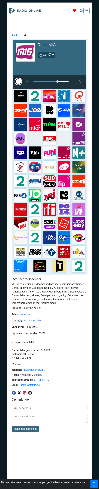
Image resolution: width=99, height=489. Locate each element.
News (32, 320)
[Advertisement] (49, 23)
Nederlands (26, 314)
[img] (87, 11)
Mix (39, 320)
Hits (26, 320)
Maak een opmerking (25, 428)
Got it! (94, 484)
